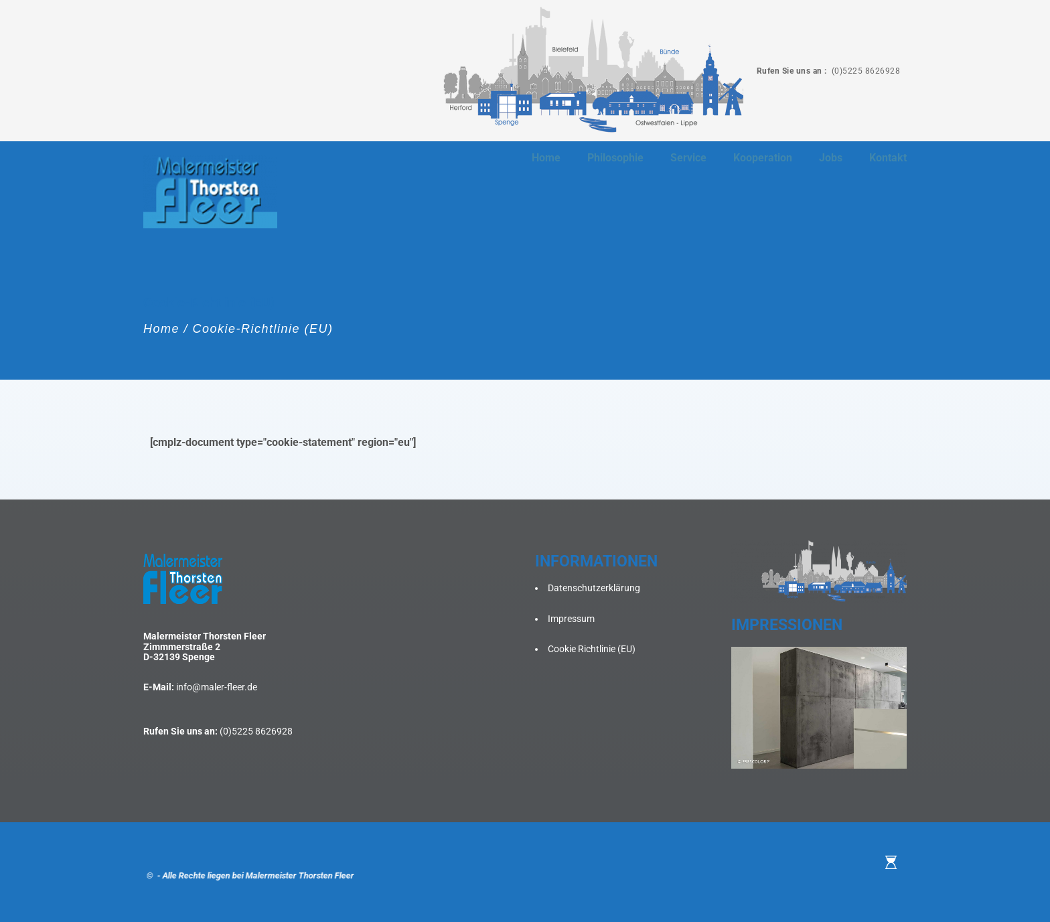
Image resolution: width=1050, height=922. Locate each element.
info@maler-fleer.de (216, 687)
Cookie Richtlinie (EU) (591, 648)
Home (161, 328)
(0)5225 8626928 (864, 71)
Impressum (571, 618)
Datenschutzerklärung (594, 588)
